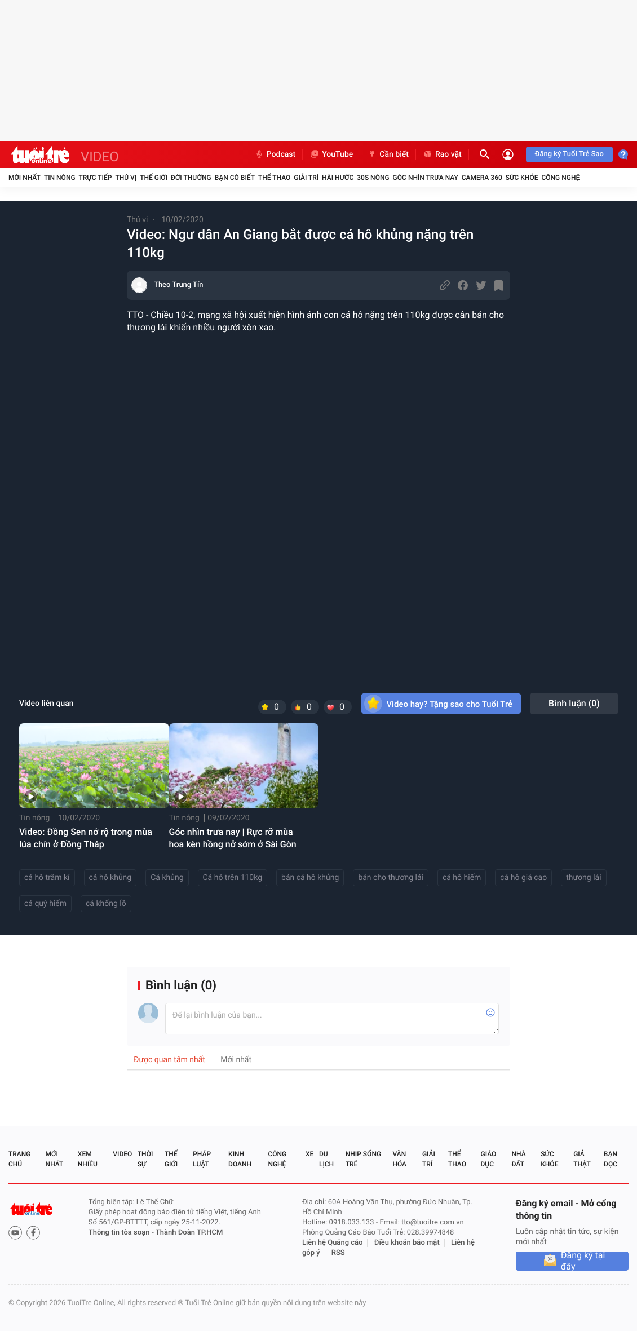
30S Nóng (373, 178)
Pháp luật (202, 1159)
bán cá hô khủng (310, 877)
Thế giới (153, 178)
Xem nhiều (88, 1159)
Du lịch (326, 1159)
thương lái (583, 877)
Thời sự (145, 1159)
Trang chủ (19, 1159)
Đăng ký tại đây (583, 1261)
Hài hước (337, 178)
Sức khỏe (522, 178)
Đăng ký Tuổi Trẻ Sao (569, 154)
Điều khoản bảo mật (407, 1243)
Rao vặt (442, 154)
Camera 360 (482, 178)
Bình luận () (574, 703)
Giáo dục (489, 1159)
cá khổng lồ (106, 903)
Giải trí (306, 178)
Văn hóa (399, 1159)
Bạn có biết (235, 178)
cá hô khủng (110, 877)
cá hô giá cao (523, 877)
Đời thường (191, 178)
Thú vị (125, 178)
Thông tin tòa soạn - (122, 1232)
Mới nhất (24, 178)
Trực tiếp (95, 178)
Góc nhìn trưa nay (425, 178)
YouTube (331, 154)
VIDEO (100, 157)
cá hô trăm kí (47, 877)
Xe (309, 1154)
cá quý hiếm (45, 903)
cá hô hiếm (462, 877)
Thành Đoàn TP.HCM (189, 1232)
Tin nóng (60, 178)
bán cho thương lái (390, 877)
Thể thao (274, 178)
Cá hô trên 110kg (233, 877)
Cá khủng (167, 877)
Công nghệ (560, 178)
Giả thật (581, 1159)
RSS (338, 1253)
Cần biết (388, 154)
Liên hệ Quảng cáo (332, 1243)
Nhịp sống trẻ (363, 1159)
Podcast (275, 154)
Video (122, 1154)
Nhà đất (518, 1159)
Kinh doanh (239, 1159)
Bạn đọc (610, 1159)
